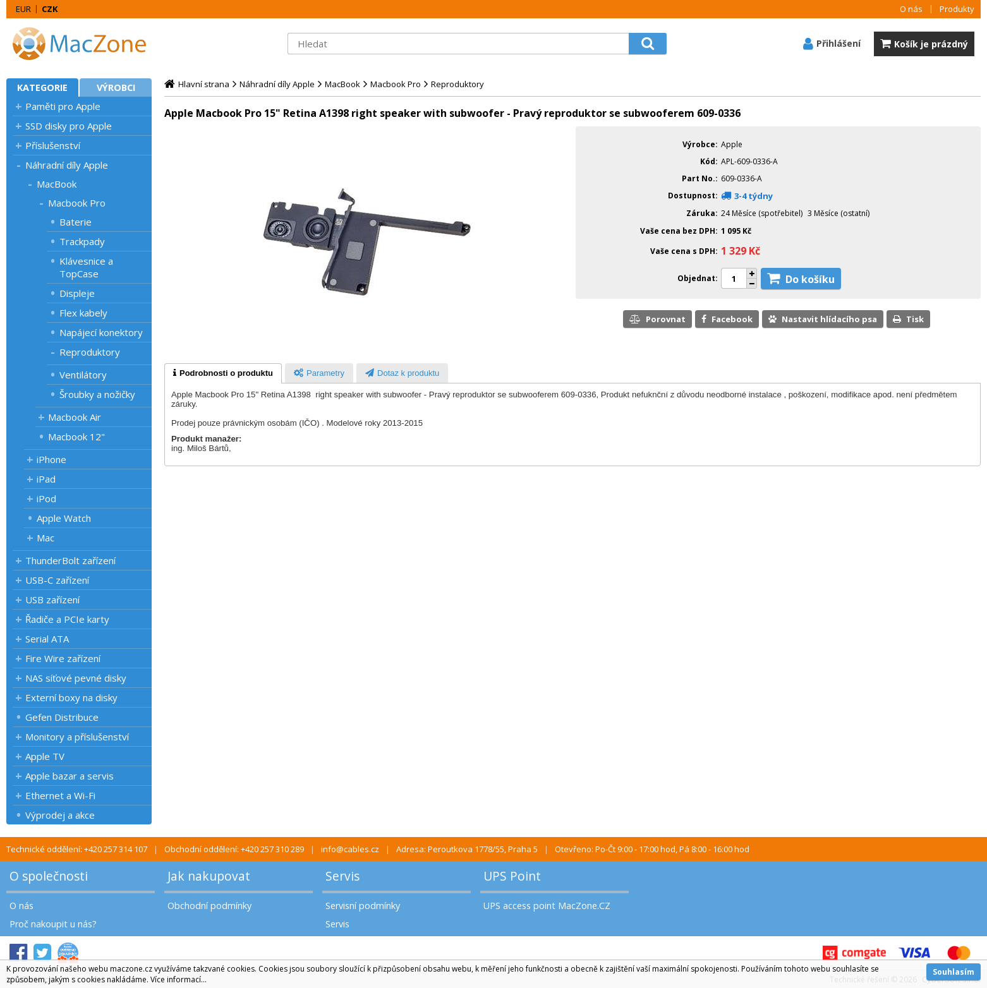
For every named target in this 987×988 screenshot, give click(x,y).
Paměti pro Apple (62, 106)
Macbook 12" (76, 436)
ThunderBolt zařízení (70, 560)
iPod (46, 498)
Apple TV (44, 756)
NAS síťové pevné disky (75, 678)
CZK (50, 9)
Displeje (77, 293)
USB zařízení (52, 599)
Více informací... (178, 979)
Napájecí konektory (101, 332)
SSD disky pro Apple (68, 125)
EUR (23, 9)
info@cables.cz (350, 849)
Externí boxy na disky (71, 697)
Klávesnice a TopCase (86, 267)
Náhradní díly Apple (66, 165)
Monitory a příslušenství (77, 736)
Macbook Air (74, 417)
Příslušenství (52, 145)
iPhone (51, 459)
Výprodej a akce (60, 815)
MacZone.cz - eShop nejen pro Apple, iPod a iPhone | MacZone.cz (85, 43)
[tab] (223, 373)
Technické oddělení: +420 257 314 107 (76, 849)
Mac (45, 537)
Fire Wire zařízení (62, 658)
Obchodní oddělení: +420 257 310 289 (234, 849)
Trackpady (82, 241)
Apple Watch (64, 518)
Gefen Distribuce (62, 717)
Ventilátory (83, 374)
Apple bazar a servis (69, 775)
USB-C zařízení (57, 580)
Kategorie (42, 87)
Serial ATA (47, 638)
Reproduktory (89, 352)
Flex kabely (83, 312)
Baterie (75, 221)
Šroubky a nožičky (97, 394)
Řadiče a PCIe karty (67, 619)
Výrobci (116, 87)
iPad (46, 479)
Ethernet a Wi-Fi (60, 795)
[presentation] (223, 373)
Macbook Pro (77, 202)
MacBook (56, 184)
